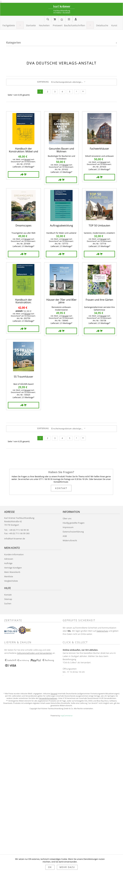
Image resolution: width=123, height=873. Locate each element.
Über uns (67, 518)
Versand (27, 159)
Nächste (76, 91)
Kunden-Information (14, 554)
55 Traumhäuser (23, 376)
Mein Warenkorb (54, 19)
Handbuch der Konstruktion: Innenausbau (23, 301)
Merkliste (8, 576)
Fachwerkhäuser (99, 148)
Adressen (8, 558)
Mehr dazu (67, 867)
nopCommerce (66, 715)
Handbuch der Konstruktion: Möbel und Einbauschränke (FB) (23, 150)
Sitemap (8, 599)
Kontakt (61, 488)
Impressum (68, 527)
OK (50, 867)
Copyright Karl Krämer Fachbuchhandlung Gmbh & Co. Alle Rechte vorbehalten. (61, 708)
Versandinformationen (48, 698)
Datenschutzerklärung (73, 531)
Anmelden (76, 18)
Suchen (7, 603)
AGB (65, 536)
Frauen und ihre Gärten (99, 299)
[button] (9, 25)
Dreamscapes (23, 225)
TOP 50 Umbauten (99, 225)
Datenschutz (102, 630)
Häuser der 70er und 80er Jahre (61, 301)
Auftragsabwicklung (61, 225)
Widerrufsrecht (70, 540)
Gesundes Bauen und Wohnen (61, 150)
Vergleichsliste (11, 580)
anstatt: (19, 311)
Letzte (83, 91)
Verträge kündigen (13, 567)
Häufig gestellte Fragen (74, 522)
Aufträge (8, 563)
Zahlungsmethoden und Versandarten (34, 653)
